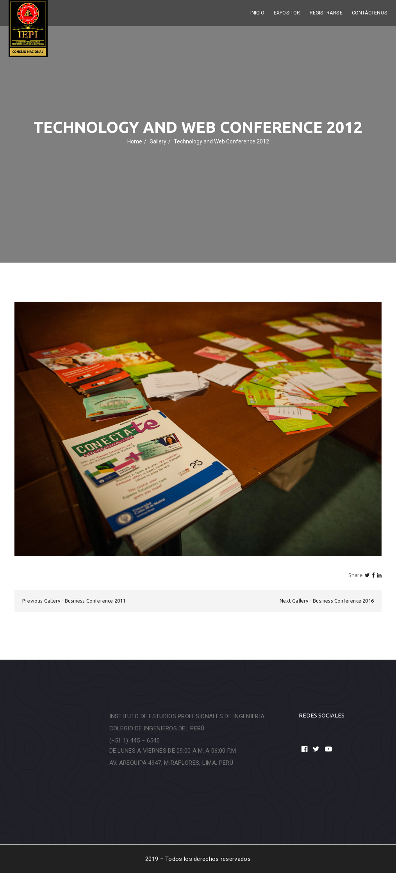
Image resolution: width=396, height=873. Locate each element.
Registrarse (326, 13)
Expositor (287, 13)
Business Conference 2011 (95, 600)
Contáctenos (369, 13)
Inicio (257, 13)
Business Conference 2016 (343, 600)
